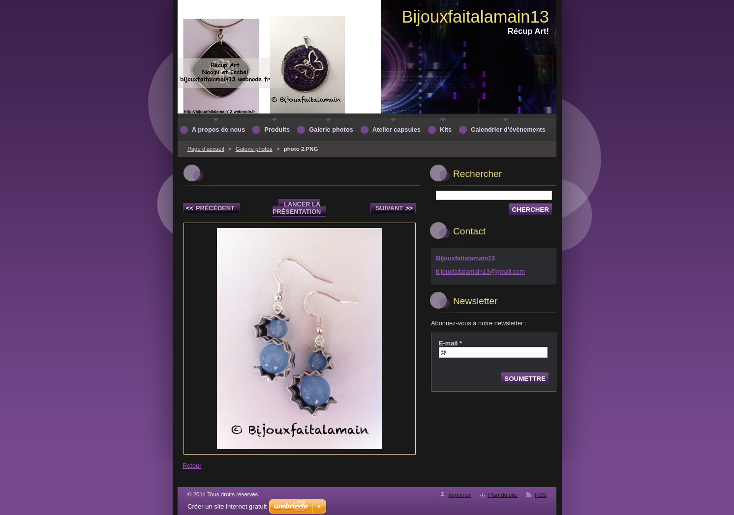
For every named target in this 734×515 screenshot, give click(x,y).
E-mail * (450, 343)
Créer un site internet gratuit (227, 506)
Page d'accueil (205, 149)
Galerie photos (254, 149)
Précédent (210, 208)
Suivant (394, 208)
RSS (541, 495)
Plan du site (503, 495)
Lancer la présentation (297, 207)
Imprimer (459, 495)
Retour (192, 465)
